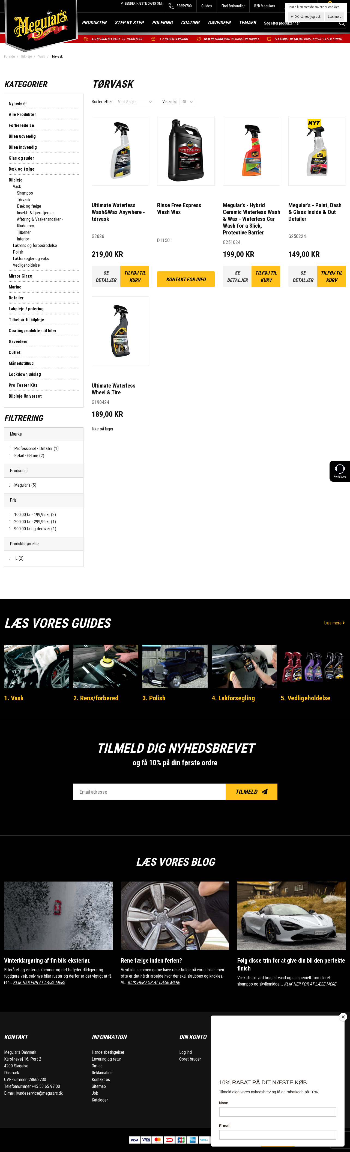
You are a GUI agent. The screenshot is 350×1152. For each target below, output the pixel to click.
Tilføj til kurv (135, 276)
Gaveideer (219, 22)
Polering (162, 22)
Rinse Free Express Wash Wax (179, 208)
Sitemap (99, 1086)
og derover (35, 528)
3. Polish (154, 698)
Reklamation (102, 1072)
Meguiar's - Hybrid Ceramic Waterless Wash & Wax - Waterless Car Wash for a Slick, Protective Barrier (251, 219)
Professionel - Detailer (36, 448)
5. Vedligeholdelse (306, 698)
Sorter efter (102, 101)
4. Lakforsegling (234, 698)
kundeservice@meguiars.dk (39, 1093)
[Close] (343, 1017)
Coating (190, 22)
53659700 (180, 6)
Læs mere (335, 623)
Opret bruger (190, 1059)
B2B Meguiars (264, 6)
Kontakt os (101, 1079)
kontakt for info (186, 279)
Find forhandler (233, 6)
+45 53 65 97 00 (46, 1086)
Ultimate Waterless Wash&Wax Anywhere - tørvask (118, 212)
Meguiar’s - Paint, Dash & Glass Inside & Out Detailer (315, 212)
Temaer (247, 22)
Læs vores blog (175, 861)
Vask (41, 56)
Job (95, 1093)
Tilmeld (251, 791)
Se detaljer (105, 276)
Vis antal (169, 101)
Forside (9, 56)
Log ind (185, 1052)
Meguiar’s (25, 485)
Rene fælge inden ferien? (152, 960)
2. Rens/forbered (97, 698)
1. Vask (14, 698)
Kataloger (100, 1100)
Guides (206, 6)
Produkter (94, 22)
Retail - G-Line (29, 455)
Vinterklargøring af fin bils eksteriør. (49, 960)
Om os (97, 1065)
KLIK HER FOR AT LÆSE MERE (39, 982)
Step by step (129, 22)
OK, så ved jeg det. (307, 16)
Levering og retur (106, 1059)
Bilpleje (26, 56)
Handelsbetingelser (108, 1052)
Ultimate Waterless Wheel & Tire (114, 389)
